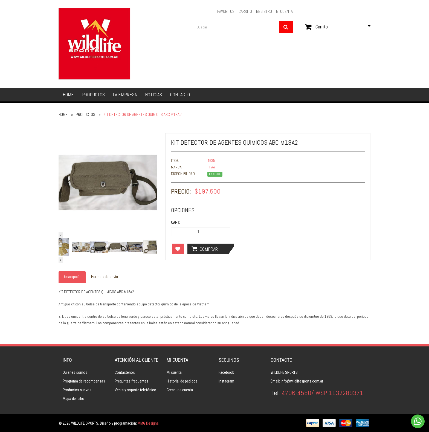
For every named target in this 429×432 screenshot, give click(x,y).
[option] (108, 182)
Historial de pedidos (182, 381)
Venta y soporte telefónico (135, 390)
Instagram (226, 381)
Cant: (175, 222)
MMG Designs (148, 423)
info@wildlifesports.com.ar (302, 381)
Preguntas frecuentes (131, 381)
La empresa (125, 94)
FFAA (211, 167)
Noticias (153, 94)
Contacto (180, 94)
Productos (93, 94)
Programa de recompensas (84, 381)
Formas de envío (104, 276)
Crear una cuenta (180, 390)
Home (68, 94)
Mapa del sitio (73, 398)
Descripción (72, 276)
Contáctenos (125, 372)
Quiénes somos (75, 372)
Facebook (226, 372)
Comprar (205, 249)
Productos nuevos (77, 390)
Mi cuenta (174, 372)
